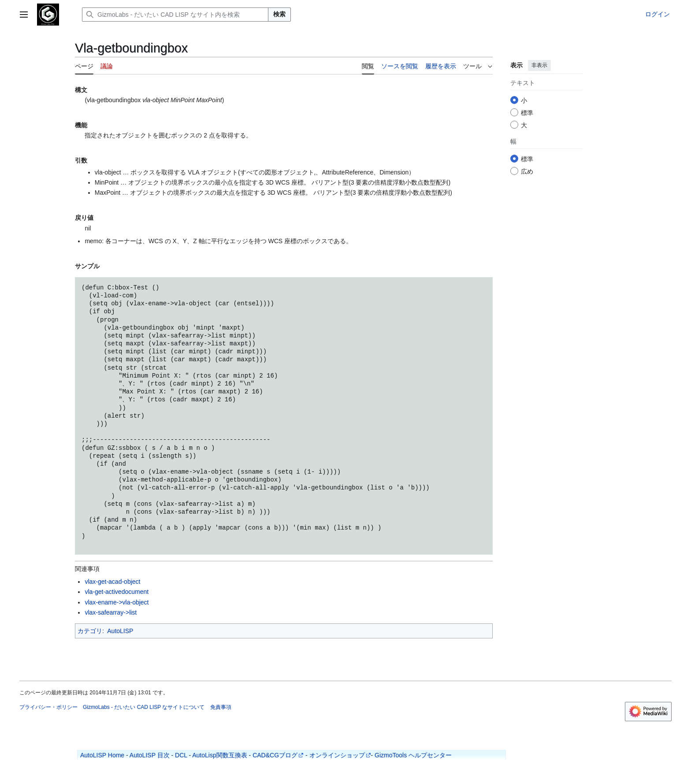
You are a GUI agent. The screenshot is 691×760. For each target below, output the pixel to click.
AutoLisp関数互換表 (219, 755)
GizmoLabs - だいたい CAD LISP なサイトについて (144, 707)
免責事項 (220, 707)
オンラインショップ (337, 755)
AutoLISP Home (102, 755)
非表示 (539, 65)
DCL (181, 755)
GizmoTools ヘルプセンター (413, 755)
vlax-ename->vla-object (117, 602)
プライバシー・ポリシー (48, 707)
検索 (279, 14)
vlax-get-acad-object (112, 581)
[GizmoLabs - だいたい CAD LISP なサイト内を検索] (175, 14)
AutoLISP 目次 (150, 755)
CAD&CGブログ (275, 755)
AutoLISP (120, 630)
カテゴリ (90, 630)
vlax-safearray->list (111, 612)
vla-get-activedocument (117, 591)
